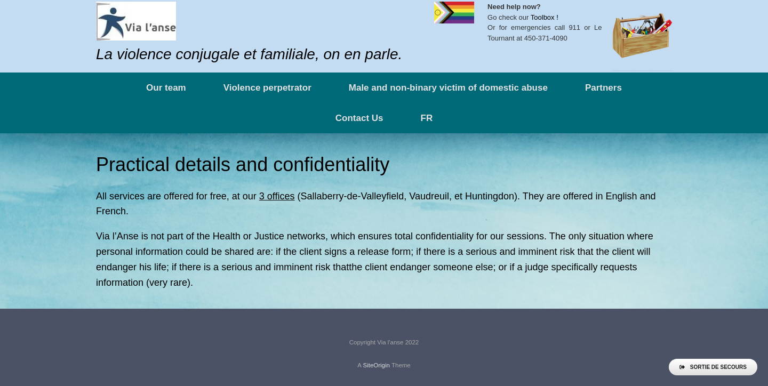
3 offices (277, 196)
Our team (166, 88)
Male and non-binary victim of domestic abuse (448, 88)
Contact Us (359, 118)
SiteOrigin (376, 365)
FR (427, 118)
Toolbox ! (544, 17)
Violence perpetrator (267, 88)
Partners (603, 88)
